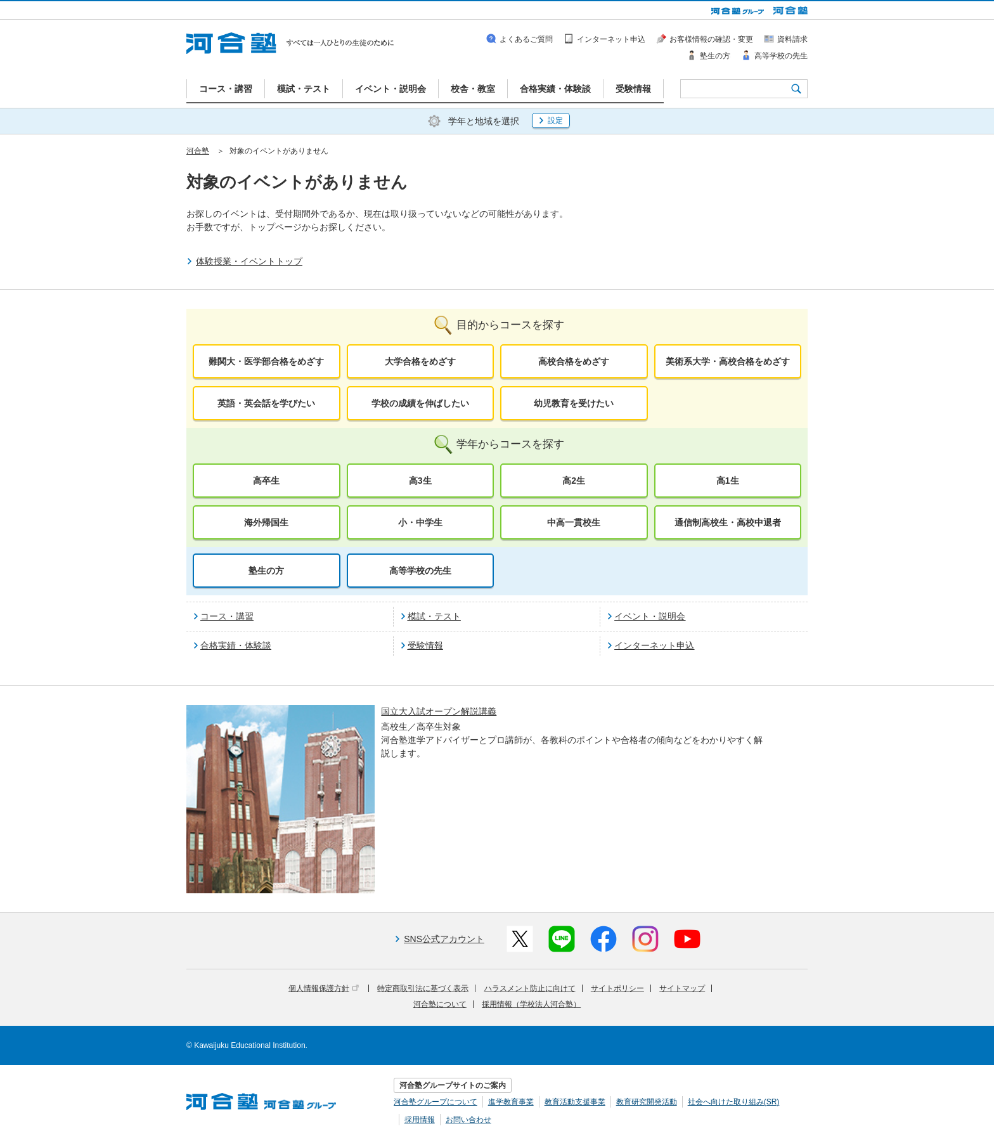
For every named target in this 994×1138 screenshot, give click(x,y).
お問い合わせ (468, 1119)
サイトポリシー (617, 988)
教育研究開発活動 (646, 1101)
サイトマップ (682, 988)
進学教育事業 (511, 1101)
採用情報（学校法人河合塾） (531, 1004)
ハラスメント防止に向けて (530, 988)
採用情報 (419, 1119)
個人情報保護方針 (323, 988)
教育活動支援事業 (575, 1101)
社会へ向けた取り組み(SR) (734, 1101)
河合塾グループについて (435, 1101)
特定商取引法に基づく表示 (422, 988)
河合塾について (440, 1004)
